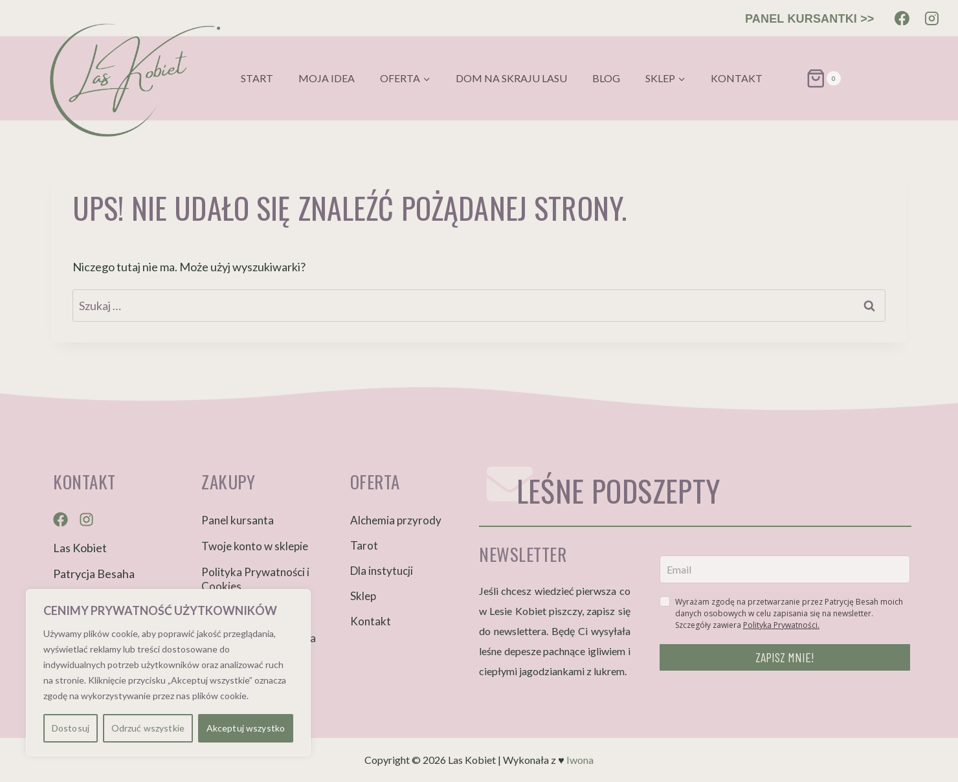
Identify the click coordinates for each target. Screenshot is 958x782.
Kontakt (737, 78)
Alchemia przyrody (395, 520)
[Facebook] (902, 18)
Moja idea (326, 78)
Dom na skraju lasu (511, 78)
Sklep (363, 596)
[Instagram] (931, 18)
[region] (168, 672)
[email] (785, 569)
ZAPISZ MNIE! (784, 657)
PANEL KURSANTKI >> (809, 18)
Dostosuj (70, 727)
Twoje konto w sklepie (254, 546)
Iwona (580, 760)
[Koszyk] (807, 79)
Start (257, 78)
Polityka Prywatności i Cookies (255, 579)
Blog (606, 78)
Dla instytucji (381, 570)
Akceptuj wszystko (245, 727)
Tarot (364, 545)
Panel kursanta (237, 520)
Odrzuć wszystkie (147, 727)
